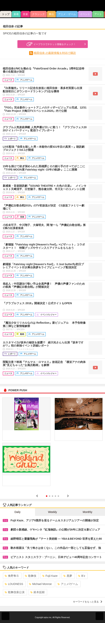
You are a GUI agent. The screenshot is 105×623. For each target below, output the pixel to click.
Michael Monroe (40, 584)
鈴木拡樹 (37, 592)
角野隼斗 (12, 575)
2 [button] (49, 496)
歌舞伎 (30, 575)
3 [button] (52, 496)
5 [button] (58, 496)
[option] (52, 443)
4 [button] (55, 496)
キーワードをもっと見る (87, 601)
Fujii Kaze (49, 575)
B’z (81, 575)
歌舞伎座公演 (14, 592)
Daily (17, 512)
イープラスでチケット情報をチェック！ (51, 44)
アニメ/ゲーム (67, 584)
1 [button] (46, 496)
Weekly (52, 512)
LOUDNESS (14, 584)
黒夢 (67, 575)
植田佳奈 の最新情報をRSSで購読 (55, 52)
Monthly (87, 512)
